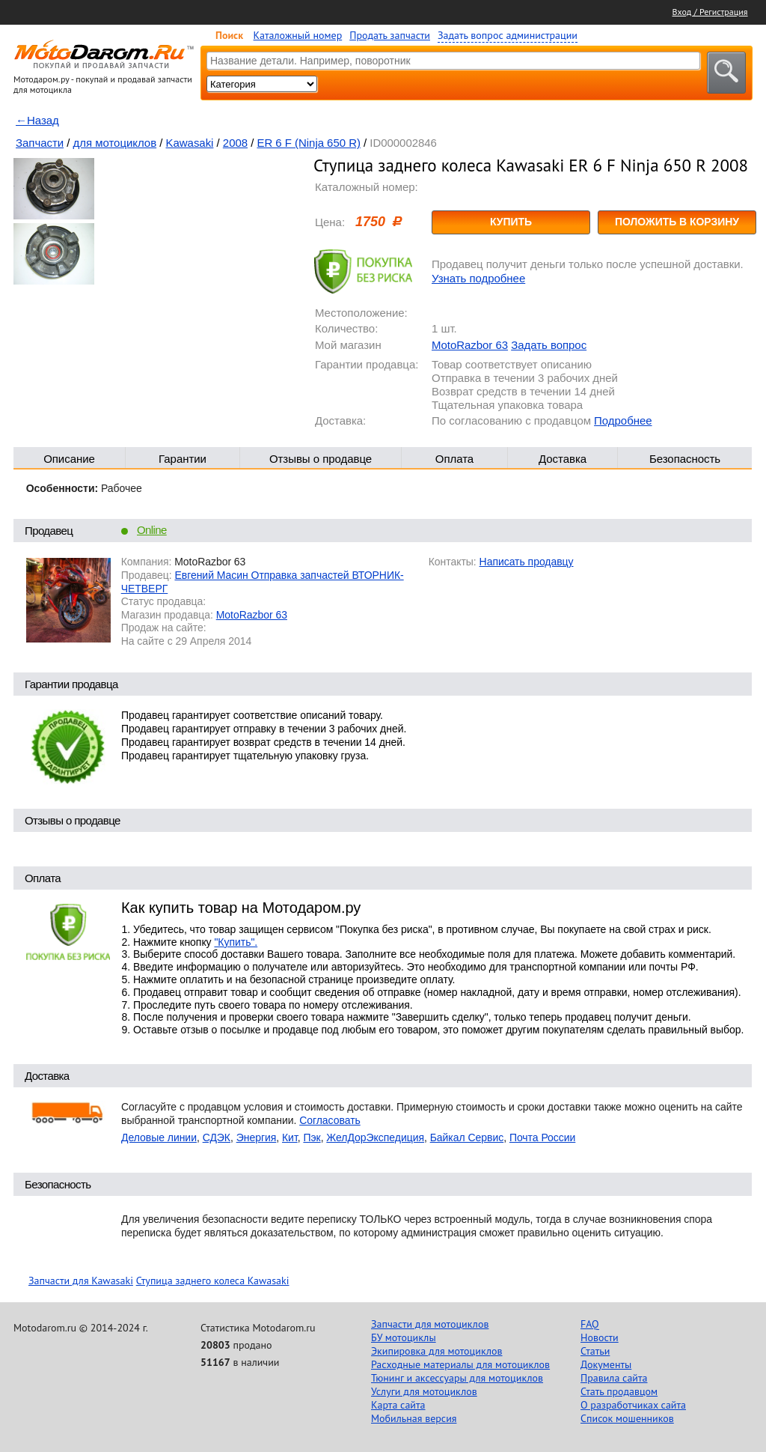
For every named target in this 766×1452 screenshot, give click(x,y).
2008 (235, 142)
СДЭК (216, 1137)
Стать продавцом (619, 1391)
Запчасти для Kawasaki (80, 1280)
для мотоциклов (115, 142)
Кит (290, 1137)
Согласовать (330, 1120)
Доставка (562, 458)
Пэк (311, 1137)
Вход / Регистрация (710, 11)
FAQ (589, 1324)
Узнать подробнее (478, 278)
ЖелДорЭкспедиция (375, 1137)
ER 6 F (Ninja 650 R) (308, 142)
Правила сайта (614, 1378)
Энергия (256, 1137)
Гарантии (182, 458)
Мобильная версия (413, 1418)
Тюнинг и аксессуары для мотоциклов (457, 1378)
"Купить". (235, 942)
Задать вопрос (548, 344)
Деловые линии (159, 1137)
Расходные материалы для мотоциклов (460, 1364)
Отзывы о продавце (320, 458)
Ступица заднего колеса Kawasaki (212, 1280)
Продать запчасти (389, 35)
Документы (605, 1364)
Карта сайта (398, 1405)
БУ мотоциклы (403, 1337)
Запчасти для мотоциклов (429, 1324)
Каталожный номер (298, 35)
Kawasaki (190, 142)
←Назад (37, 120)
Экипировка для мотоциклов (437, 1351)
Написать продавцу (526, 562)
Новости (599, 1337)
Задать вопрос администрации (507, 35)
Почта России (542, 1137)
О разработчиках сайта (633, 1405)
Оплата (454, 458)
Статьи (595, 1351)
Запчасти (40, 142)
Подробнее (623, 420)
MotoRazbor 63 (470, 344)
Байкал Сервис (467, 1137)
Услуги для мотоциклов (424, 1391)
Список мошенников (627, 1418)
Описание (69, 458)
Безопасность (684, 458)
